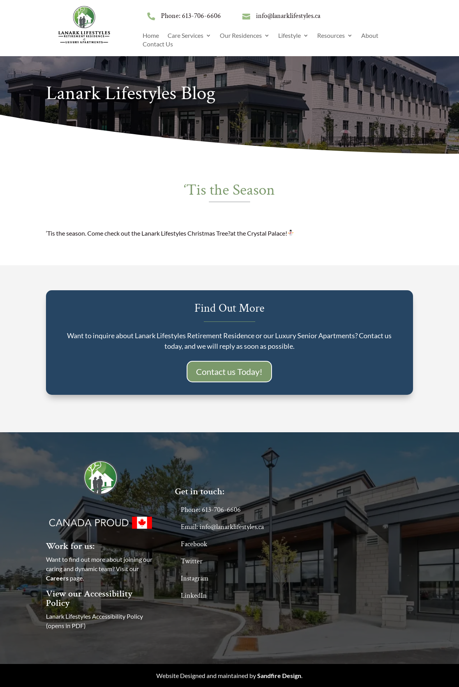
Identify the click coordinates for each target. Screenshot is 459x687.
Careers (57, 578)
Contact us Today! (229, 371)
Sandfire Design (279, 675)
